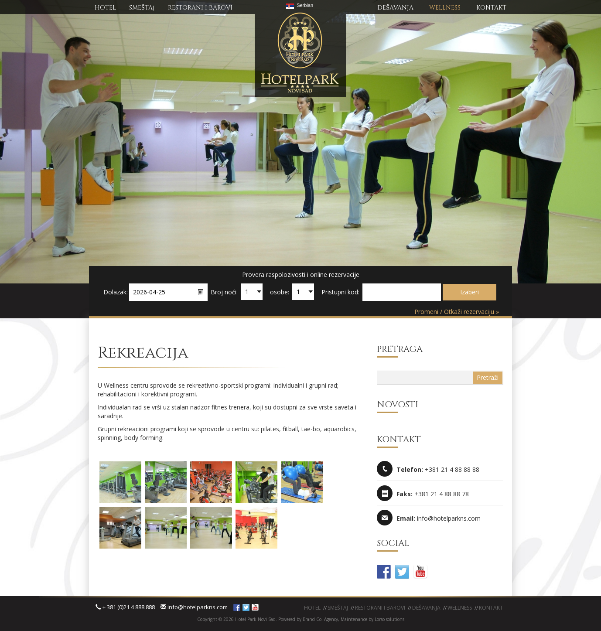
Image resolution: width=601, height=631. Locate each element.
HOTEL (105, 7)
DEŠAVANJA (395, 7)
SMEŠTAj (142, 7)
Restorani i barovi (380, 607)
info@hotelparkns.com (194, 607)
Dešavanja (426, 607)
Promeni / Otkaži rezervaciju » (456, 311)
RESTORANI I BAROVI (200, 7)
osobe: (279, 292)
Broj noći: (224, 292)
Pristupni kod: (340, 292)
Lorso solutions (389, 619)
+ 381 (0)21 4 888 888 (125, 607)
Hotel (312, 607)
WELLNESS (445, 7)
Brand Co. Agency (319, 619)
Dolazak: (115, 292)
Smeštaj (338, 607)
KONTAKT (491, 7)
